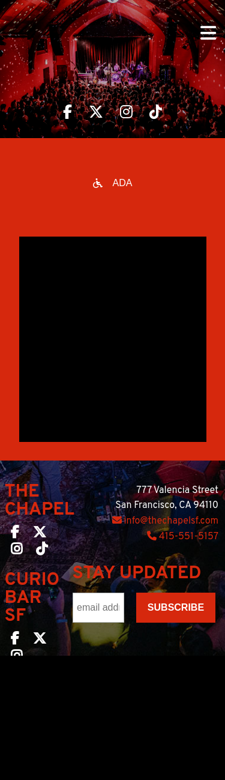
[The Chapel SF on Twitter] (39, 534)
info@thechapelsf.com (165, 521)
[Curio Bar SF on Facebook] (15, 641)
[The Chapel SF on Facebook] (15, 534)
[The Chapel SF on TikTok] (41, 551)
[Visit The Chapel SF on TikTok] (156, 113)
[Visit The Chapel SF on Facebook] (67, 113)
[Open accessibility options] (113, 183)
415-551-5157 (182, 537)
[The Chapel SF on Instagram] (16, 551)
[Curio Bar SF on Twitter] (39, 641)
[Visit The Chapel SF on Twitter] (96, 113)
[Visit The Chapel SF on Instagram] (126, 113)
